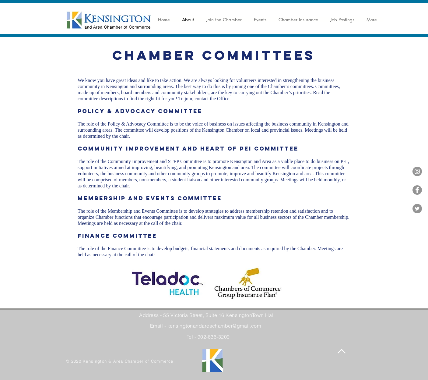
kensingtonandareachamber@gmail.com (214, 326)
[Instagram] (417, 171)
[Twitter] (417, 208)
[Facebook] (417, 190)
